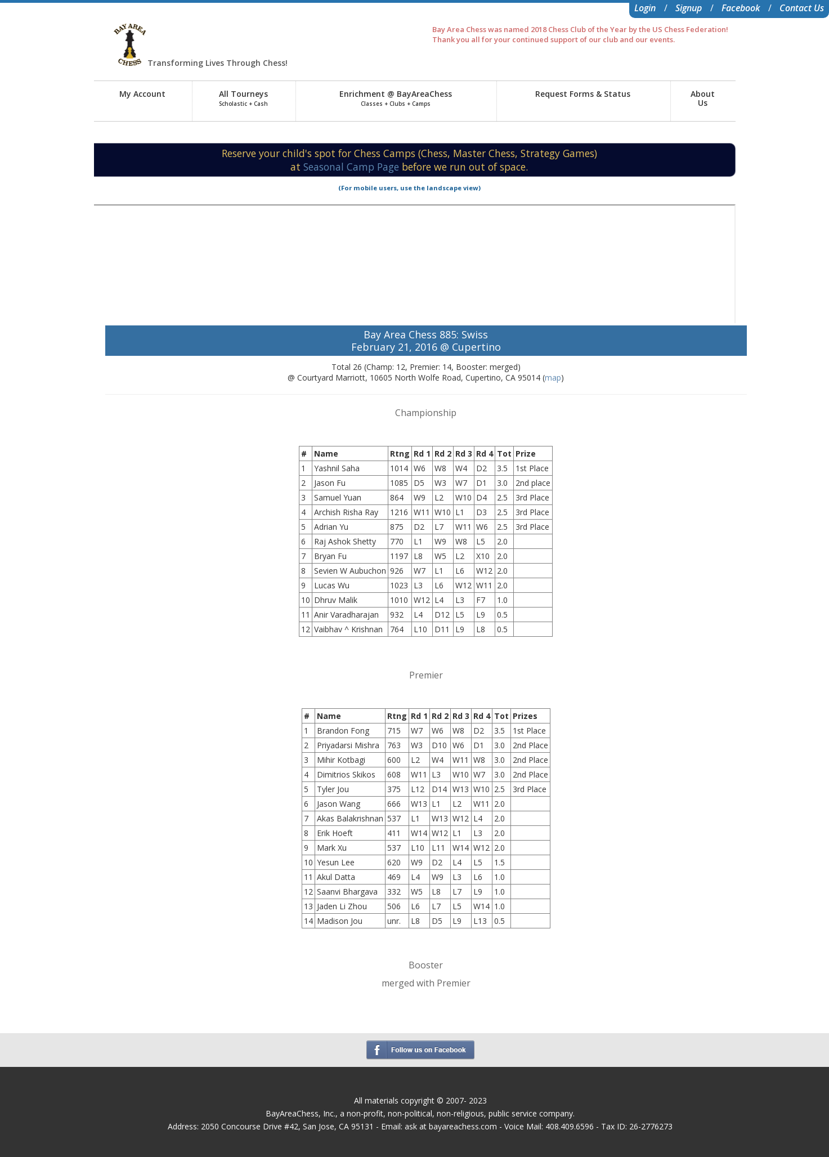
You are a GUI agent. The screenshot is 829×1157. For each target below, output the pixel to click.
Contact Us (801, 8)
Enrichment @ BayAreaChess (395, 98)
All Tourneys (243, 98)
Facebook (741, 8)
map (553, 377)
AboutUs (703, 98)
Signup (688, 8)
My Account (142, 93)
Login (645, 8)
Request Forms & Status (582, 93)
